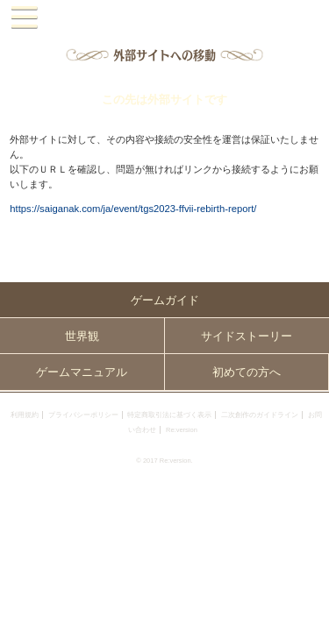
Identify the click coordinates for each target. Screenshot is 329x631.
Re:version (181, 430)
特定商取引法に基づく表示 (169, 415)
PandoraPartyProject (164, 18)
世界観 (82, 336)
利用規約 (25, 415)
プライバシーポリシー (83, 415)
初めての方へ (246, 372)
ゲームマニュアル (81, 372)
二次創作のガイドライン (259, 415)
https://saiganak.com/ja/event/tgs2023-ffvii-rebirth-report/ (133, 208)
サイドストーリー (246, 336)
